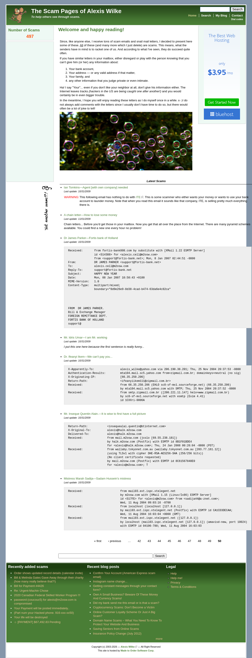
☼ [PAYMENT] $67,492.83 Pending (37, 621)
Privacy (175, 582)
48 (199, 540)
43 (149, 540)
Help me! (176, 577)
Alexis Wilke (127, 646)
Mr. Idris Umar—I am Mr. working (85, 337)
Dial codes (237, 19)
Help (174, 573)
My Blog (221, 15)
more (159, 638)
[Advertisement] (30, 111)
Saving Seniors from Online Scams (116, 628)
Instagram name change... (110, 581)
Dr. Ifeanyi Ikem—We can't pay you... (88, 356)
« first (97, 540)
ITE (138, 197)
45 (169, 540)
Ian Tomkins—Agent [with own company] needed (96, 187)
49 (209, 540)
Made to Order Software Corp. (137, 650)
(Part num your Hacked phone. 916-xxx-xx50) (44, 612)
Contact (237, 15)
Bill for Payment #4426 (29, 585)
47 (189, 540)
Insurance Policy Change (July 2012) (117, 633)
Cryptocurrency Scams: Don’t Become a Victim (124, 607)
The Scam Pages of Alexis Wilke (76, 11)
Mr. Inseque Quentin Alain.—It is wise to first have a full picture (105, 413)
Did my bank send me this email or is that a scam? (126, 602)
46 (179, 540)
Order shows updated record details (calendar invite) (48, 573)
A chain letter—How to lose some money (90, 214)
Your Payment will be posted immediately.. (41, 608)
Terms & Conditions (183, 586)
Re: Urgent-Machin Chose (31, 590)
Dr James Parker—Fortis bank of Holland (91, 237)
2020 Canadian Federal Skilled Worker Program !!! (47, 595)
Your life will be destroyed (30, 617)
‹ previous (114, 540)
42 (139, 540)
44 (159, 540)
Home (192, 15)
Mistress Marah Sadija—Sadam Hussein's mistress (97, 478)
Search (206, 15)
